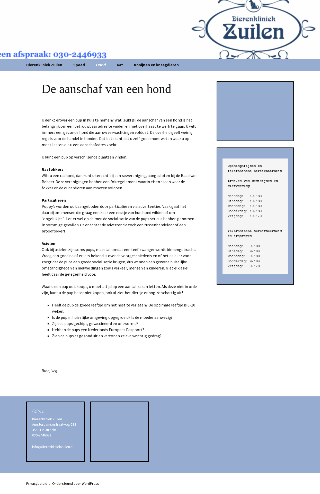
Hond (101, 65)
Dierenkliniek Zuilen (44, 64)
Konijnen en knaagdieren (156, 64)
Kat (120, 64)
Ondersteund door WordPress (75, 483)
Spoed (79, 64)
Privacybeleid (36, 483)
